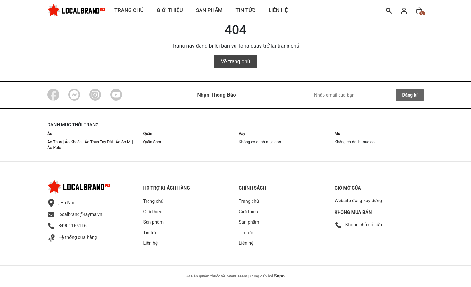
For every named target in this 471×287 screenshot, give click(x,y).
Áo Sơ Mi (123, 142)
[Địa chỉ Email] (367, 95)
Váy (242, 133)
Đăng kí (409, 95)
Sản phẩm (209, 10)
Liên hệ (278, 10)
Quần (147, 133)
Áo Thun (54, 142)
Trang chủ (129, 10)
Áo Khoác (73, 142)
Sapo (279, 275)
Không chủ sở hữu (363, 224)
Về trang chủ (235, 61)
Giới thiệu (170, 10)
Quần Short (153, 142)
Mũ (337, 133)
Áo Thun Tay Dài (99, 142)
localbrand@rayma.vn (80, 214)
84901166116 (72, 225)
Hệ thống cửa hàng (77, 237)
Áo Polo (54, 147)
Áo (49, 133)
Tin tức (246, 10)
